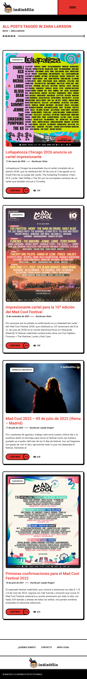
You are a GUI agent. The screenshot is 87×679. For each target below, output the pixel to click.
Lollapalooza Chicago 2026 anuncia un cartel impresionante (39, 155)
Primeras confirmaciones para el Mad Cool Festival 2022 (42, 576)
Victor (44, 161)
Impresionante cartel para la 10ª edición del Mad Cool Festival (40, 310)
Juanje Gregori (47, 427)
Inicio (5, 31)
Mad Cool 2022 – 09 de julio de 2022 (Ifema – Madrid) (43, 421)
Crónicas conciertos (22, 370)
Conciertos (17, 60)
